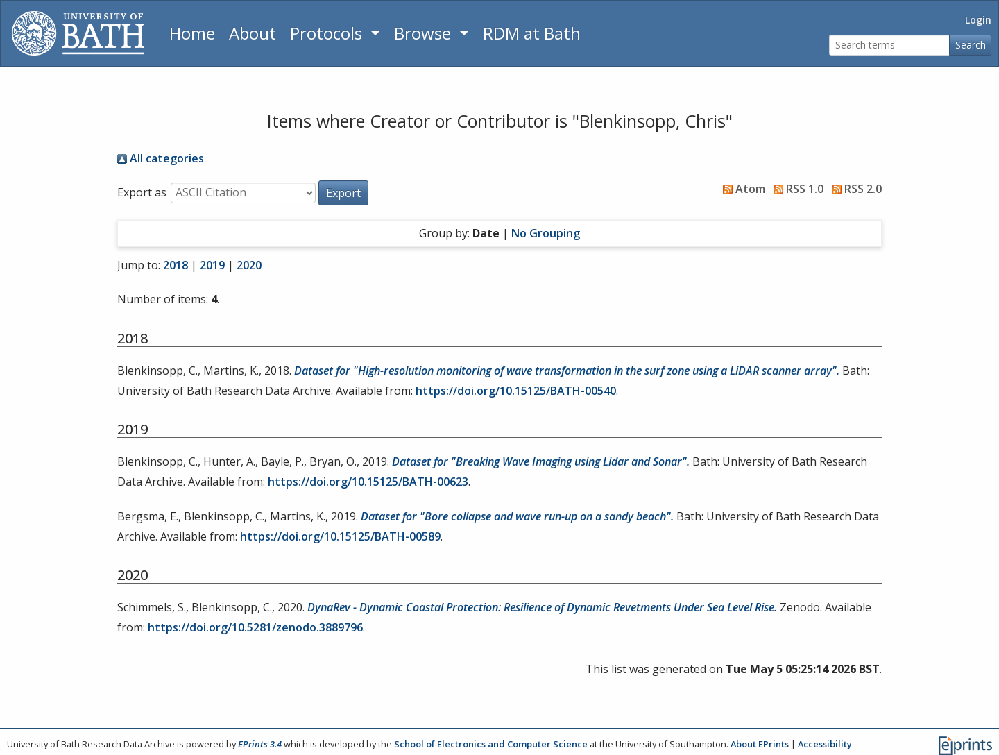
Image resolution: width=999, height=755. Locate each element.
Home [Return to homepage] (192, 33)
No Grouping (545, 233)
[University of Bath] (78, 33)
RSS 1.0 (795, 188)
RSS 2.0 (854, 188)
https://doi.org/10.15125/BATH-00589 (340, 536)
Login (978, 19)
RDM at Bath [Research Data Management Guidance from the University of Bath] (532, 33)
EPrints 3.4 (260, 744)
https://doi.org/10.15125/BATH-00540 (516, 390)
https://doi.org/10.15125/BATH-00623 (368, 481)
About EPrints (760, 744)
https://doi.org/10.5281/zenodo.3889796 (255, 627)
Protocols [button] (328, 33)
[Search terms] (889, 45)
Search (970, 44)
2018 (175, 265)
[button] (343, 192)
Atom (741, 188)
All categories (160, 158)
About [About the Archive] (252, 33)
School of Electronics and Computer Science (491, 744)
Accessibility (825, 744)
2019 (212, 265)
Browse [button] (424, 33)
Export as (141, 192)
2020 (249, 265)
